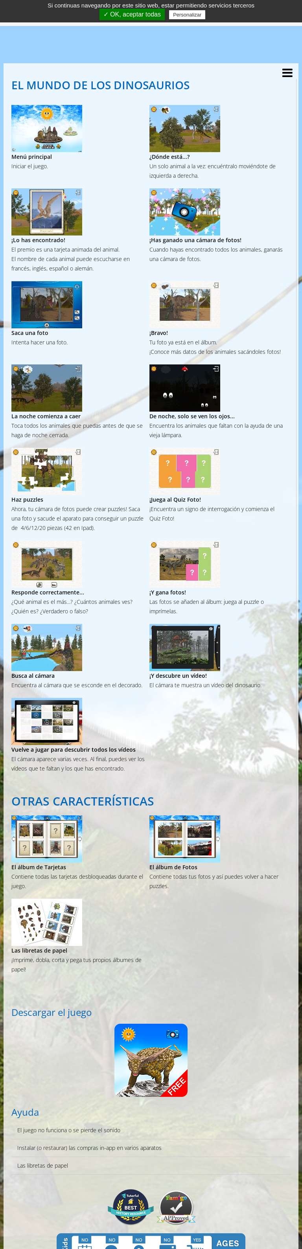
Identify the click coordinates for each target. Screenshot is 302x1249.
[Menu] (285, 75)
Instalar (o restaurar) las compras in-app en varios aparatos (89, 1148)
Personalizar (187, 15)
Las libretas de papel (42, 1165)
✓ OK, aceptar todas (132, 14)
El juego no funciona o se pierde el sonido (68, 1130)
